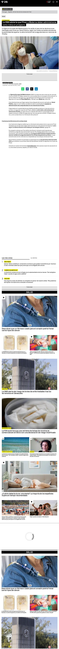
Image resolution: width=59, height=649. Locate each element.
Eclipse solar (43, 0)
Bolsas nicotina (6, 428)
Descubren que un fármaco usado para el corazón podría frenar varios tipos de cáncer (28, 329)
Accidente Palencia (22, 0)
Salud (29, 552)
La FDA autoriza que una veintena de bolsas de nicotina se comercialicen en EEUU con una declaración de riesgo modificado (29, 431)
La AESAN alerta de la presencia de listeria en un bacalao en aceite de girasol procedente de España (14, 352)
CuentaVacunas (31, 146)
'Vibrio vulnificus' (10, 270)
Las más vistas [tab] (7, 258)
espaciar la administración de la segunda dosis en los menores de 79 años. (30, 104)
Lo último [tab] (34, 258)
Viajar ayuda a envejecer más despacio (39, 516)
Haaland (38, 0)
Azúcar (6, 278)
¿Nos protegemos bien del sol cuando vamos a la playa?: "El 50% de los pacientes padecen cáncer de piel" (42, 353)
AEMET (28, 0)
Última (49, 4)
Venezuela (4, 389)
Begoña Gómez (5, 0)
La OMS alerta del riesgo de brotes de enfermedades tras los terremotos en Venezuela (26, 392)
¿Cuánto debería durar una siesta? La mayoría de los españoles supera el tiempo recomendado (27, 494)
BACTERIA (7, 262)
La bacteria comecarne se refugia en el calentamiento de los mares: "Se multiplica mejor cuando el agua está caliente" (30, 273)
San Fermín (33, 0)
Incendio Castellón (13, 0)
